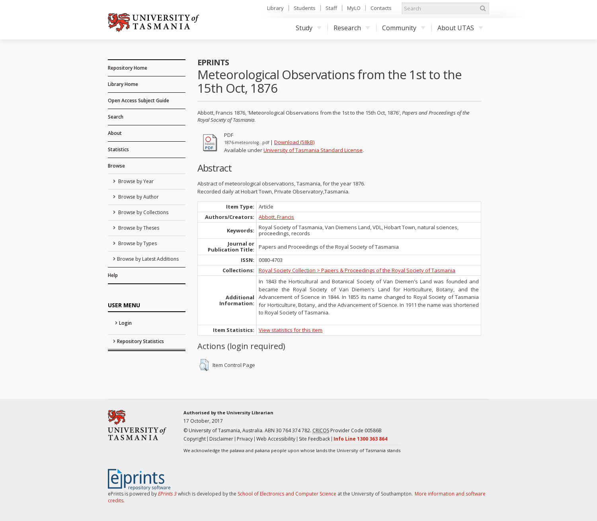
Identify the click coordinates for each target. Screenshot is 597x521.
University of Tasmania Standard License (313, 150)
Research (352, 27)
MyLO (354, 8)
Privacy (245, 438)
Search (115, 116)
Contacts (381, 8)
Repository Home (127, 67)
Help (113, 275)
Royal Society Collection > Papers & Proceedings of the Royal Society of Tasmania (357, 270)
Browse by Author (138, 196)
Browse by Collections (142, 212)
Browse (116, 165)
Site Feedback (314, 438)
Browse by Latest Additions (148, 259)
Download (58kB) (294, 142)
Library (275, 8)
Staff (331, 8)
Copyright (194, 438)
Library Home (123, 84)
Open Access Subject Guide (138, 100)
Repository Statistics (140, 341)
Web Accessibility (275, 438)
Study (309, 27)
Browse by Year (135, 181)
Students (305, 8)
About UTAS (460, 27)
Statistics (118, 149)
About (115, 133)
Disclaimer (221, 438)
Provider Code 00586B (347, 430)
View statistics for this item (290, 330)
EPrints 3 (167, 493)
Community (403, 27)
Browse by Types (137, 243)
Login (125, 323)
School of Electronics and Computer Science (287, 493)
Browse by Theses (138, 227)
